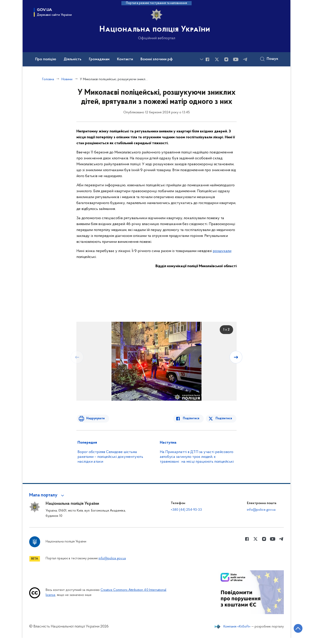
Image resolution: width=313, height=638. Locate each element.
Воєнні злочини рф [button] (156, 59)
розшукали (222, 251)
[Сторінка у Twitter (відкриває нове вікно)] (216, 59)
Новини (66, 79)
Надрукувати (94, 418)
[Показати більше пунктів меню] (201, 59)
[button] (47, 495)
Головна (48, 79)
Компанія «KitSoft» (237, 626)
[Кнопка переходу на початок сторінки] (296, 628)
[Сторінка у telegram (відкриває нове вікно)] (245, 59)
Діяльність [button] (72, 59)
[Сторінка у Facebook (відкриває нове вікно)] (207, 59)
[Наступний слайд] (236, 357)
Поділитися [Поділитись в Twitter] (224, 418)
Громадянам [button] (99, 59)
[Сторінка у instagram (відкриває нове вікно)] (226, 59)
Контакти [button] (125, 59)
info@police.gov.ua (261, 510)
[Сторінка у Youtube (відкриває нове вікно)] (235, 59)
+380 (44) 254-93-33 (186, 510)
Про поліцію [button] (45, 59)
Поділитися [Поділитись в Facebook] (192, 418)
